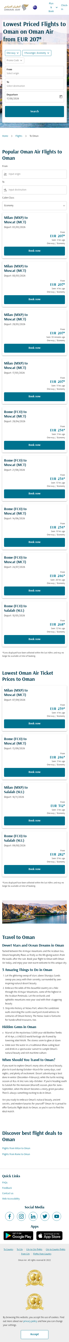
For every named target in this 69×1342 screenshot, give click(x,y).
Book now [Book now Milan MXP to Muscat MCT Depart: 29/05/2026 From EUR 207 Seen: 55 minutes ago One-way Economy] (34, 348)
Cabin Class (8, 197)
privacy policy (30, 1321)
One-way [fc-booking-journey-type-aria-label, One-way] (11, 53)
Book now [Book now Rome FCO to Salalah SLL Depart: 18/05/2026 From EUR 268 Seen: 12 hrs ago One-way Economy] (34, 639)
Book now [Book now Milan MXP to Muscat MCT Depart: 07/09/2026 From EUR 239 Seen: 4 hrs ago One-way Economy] (34, 723)
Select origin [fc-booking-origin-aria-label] (13, 73)
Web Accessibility (11, 1198)
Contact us (7, 1193)
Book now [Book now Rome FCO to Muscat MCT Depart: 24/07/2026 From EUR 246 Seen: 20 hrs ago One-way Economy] (34, 590)
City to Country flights (55, 1249)
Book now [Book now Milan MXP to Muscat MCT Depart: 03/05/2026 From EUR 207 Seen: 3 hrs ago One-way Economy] (34, 250)
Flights (18, 136)
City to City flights (34, 1249)
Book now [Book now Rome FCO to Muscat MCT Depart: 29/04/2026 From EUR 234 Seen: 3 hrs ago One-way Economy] (34, 445)
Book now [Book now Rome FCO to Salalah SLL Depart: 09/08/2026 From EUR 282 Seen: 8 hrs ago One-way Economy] (34, 869)
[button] (36, 53)
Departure (12, 94)
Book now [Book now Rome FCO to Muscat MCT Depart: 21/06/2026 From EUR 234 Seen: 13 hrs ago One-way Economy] (34, 493)
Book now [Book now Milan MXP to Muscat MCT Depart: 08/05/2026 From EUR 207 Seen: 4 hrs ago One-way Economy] (34, 299)
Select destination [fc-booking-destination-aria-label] (16, 86)
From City (25, 1254)
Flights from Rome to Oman (16, 1154)
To (8, 82)
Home (5, 136)
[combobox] (37, 174)
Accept (34, 1334)
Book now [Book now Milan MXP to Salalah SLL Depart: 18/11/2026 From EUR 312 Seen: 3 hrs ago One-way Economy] (34, 820)
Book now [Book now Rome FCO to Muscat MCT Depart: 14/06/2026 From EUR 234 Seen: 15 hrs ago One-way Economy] (34, 542)
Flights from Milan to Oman (16, 1148)
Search (34, 111)
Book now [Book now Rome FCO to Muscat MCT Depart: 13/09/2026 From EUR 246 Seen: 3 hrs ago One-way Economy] (34, 772)
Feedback (7, 1188)
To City (20, 1249)
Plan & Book (54, 7)
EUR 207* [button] (29, 40)
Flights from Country (42, 1254)
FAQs (5, 1182)
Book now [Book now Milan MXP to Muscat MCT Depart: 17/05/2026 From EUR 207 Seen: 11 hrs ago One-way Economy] (34, 396)
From (9, 69)
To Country (8, 1249)
